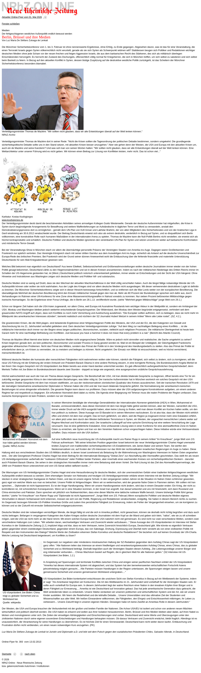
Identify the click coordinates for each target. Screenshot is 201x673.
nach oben (30, 654)
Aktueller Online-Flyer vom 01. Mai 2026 (22, 17)
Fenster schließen (11, 24)
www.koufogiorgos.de (12, 220)
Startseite (6, 654)
